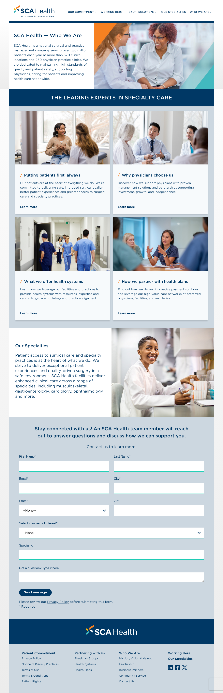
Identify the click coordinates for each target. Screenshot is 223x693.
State (23, 501)
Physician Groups (86, 658)
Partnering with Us (90, 653)
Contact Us (126, 681)
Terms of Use (30, 669)
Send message (35, 592)
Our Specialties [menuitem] (173, 11)
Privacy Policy (58, 602)
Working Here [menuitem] (111, 11)
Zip (116, 501)
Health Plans (83, 669)
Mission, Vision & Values (135, 658)
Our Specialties (180, 659)
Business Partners (131, 669)
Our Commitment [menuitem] (81, 11)
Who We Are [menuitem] (199, 11)
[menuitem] (33, 10)
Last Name (122, 456)
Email (23, 478)
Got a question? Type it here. (39, 568)
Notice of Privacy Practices (40, 664)
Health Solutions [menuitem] (140, 11)
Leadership (126, 664)
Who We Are (129, 653)
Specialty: (26, 545)
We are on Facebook (177, 668)
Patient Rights (31, 681)
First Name (27, 456)
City (117, 478)
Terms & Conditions (35, 675)
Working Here (179, 653)
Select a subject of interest (38, 523)
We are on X (184, 668)
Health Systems (85, 664)
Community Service (132, 675)
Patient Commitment (38, 653)
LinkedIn (170, 667)
